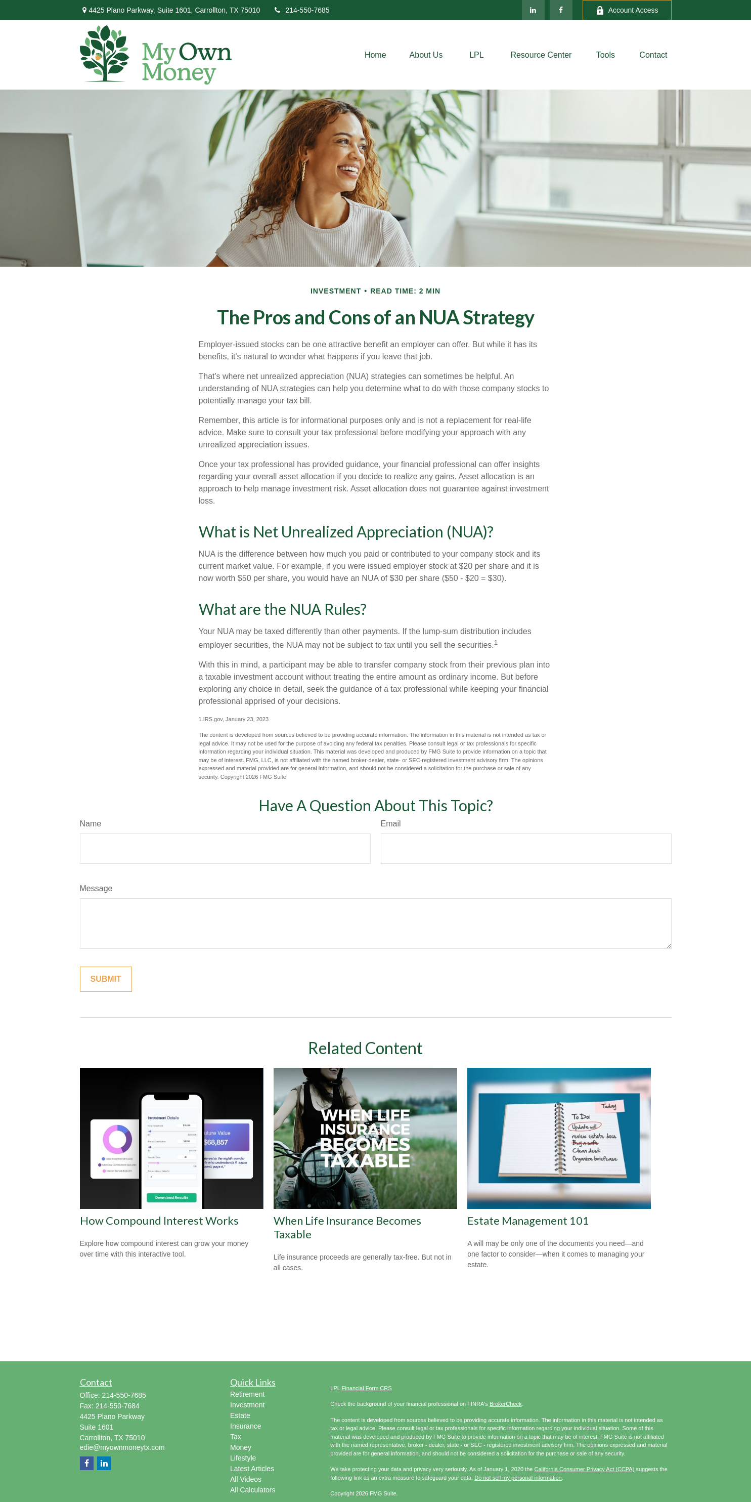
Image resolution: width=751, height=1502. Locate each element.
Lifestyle (243, 1458)
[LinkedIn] (533, 10)
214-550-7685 (301, 10)
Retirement (247, 1394)
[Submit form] (106, 979)
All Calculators (252, 1490)
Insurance (245, 1426)
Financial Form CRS (367, 1388)
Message (96, 888)
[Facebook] (561, 10)
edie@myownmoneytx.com (122, 1447)
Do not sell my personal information (517, 1478)
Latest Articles (252, 1469)
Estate (240, 1415)
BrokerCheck (506, 1404)
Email (391, 823)
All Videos (245, 1479)
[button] (375, 55)
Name (91, 823)
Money (240, 1447)
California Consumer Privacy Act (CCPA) (584, 1469)
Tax (235, 1437)
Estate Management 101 (528, 1220)
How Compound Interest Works (159, 1220)
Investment (247, 1405)
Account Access (627, 10)
